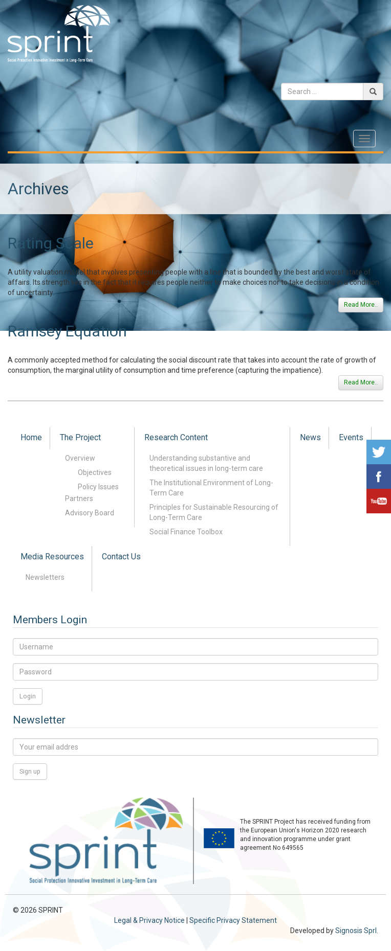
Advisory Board (89, 513)
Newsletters (45, 577)
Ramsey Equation (67, 331)
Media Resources (52, 556)
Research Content (176, 437)
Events (351, 437)
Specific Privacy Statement (233, 920)
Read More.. (361, 304)
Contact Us (121, 556)
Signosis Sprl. (356, 930)
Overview (80, 458)
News (310, 437)
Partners (79, 498)
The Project (80, 437)
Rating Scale (51, 243)
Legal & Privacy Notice (149, 920)
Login (27, 696)
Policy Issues (98, 487)
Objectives (95, 472)
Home (31, 437)
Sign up (29, 771)
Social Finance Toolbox (186, 532)
